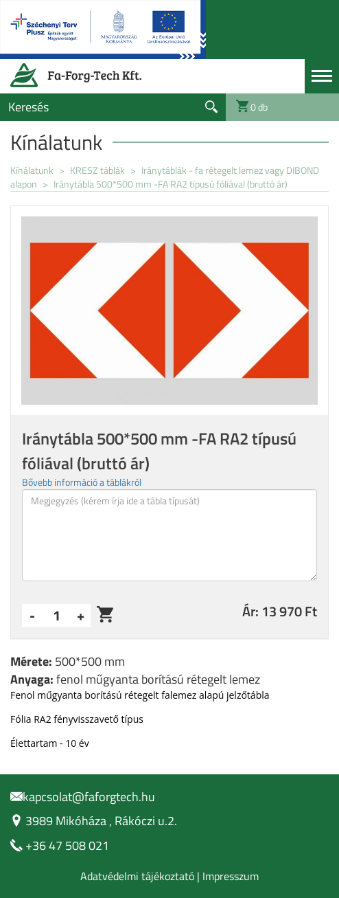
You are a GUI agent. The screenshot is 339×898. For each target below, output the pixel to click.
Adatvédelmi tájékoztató (137, 876)
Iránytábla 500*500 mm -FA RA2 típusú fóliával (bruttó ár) (171, 184)
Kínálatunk (32, 170)
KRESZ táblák (98, 170)
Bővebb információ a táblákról (81, 482)
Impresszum (230, 876)
